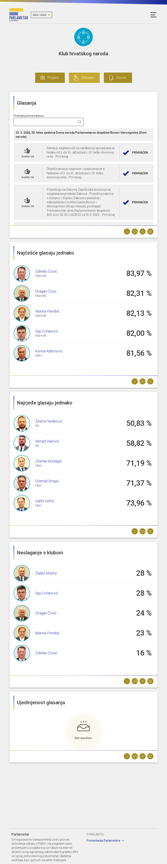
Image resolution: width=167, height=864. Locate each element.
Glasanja (87, 78)
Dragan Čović (46, 291)
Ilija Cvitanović (46, 331)
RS (37, 425)
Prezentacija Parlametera (103, 840)
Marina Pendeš (47, 311)
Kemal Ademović (49, 351)
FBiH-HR (40, 276)
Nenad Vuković (47, 441)
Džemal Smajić (47, 481)
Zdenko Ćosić (46, 271)
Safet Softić (44, 501)
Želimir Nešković (48, 421)
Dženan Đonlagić (48, 461)
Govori (121, 78)
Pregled (53, 78)
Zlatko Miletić (46, 573)
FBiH (38, 355)
